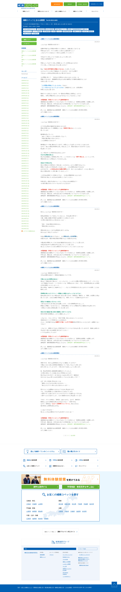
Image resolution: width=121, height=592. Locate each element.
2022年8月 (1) (25, 185)
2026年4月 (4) (25, 75)
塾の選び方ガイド (71, 446)
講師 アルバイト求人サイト (60, 526)
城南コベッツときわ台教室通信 (50, 33)
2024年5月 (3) (25, 132)
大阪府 (67, 506)
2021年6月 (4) (25, 218)
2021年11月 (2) (25, 208)
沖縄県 (46, 513)
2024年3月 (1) (25, 137)
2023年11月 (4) (25, 147)
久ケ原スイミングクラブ (84, 549)
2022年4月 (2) (25, 195)
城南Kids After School (83, 559)
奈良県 (84, 506)
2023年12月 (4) (25, 145)
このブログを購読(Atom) (29, 225)
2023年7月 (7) (25, 158)
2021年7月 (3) (25, 215)
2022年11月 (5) (25, 178)
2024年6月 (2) (25, 130)
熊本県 (40, 513)
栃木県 (92, 498)
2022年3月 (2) (25, 198)
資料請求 (70, 2)
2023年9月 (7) (25, 152)
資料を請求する (40, 481)
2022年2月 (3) (25, 200)
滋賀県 (78, 506)
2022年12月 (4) (25, 175)
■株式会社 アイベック (83, 555)
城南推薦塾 (42, 549)
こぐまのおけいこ (66, 571)
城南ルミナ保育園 (66, 556)
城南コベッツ (43, 551)
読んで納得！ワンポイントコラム (40, 446)
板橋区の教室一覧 (59, 582)
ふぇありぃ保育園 (66, 558)
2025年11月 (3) (25, 87)
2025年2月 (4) (25, 110)
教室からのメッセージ (43, 9)
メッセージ (26, 38)
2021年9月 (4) (25, 213)
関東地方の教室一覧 (38, 582)
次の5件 (73, 430)
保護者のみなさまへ (56, 461)
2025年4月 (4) (25, 105)
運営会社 (37, 588)
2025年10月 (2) (25, 90)
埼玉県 (74, 498)
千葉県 (80, 498)
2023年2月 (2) (25, 170)
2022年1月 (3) (25, 203)
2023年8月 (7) (25, 155)
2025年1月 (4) (25, 112)
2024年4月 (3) (25, 135)
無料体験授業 (57, 2)
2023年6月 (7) (25, 160)
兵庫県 (61, 506)
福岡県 (34, 513)
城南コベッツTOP (77, 9)
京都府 (72, 506)
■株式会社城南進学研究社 (31, 547)
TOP (19, 582)
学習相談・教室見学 (82, 2)
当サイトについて (50, 588)
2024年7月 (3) (25, 127)
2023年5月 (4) (25, 162)
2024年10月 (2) (25, 120)
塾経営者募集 (42, 588)
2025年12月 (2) (25, 85)
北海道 (28, 498)
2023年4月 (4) (25, 165)
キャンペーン (95, 9)
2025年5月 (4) (25, 102)
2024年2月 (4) (25, 140)
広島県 (28, 513)
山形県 (40, 498)
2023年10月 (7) (25, 150)
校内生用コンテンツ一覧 (96, 2)
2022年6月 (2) (25, 190)
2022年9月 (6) (25, 183)
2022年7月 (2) (25, 188)
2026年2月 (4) (25, 80)
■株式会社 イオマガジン (83, 552)
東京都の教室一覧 (49, 582)
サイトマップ (31, 588)
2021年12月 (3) (25, 205)
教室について (26, 9)
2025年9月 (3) (25, 92)
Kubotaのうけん (66, 551)
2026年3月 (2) (25, 77)
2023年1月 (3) (25, 173)
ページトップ (114, 586)
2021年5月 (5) (25, 220)
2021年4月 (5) (25, 223)
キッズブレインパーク (67, 549)
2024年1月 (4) (25, 142)
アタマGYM (65, 554)
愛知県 (40, 506)
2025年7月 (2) (25, 97)
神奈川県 (67, 498)
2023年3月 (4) (25, 168)
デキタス (51, 549)
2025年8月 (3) (25, 95)
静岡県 (34, 506)
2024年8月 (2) (25, 125)
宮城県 (34, 498)
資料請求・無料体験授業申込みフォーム (78, 100)
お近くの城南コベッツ (60, 9)
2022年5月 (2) (25, 193)
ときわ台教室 (68, 582)
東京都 (61, 498)
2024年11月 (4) (25, 117)
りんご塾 (65, 561)
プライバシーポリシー (22, 588)
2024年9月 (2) (25, 122)
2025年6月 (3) (25, 100)
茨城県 (86, 498)
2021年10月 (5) (25, 210)
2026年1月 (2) (25, 82)
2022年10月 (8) (25, 180)
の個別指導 (30, 455)
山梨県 (28, 506)
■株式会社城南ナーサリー (83, 553)
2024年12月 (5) (25, 115)
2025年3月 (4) (25, 107)
